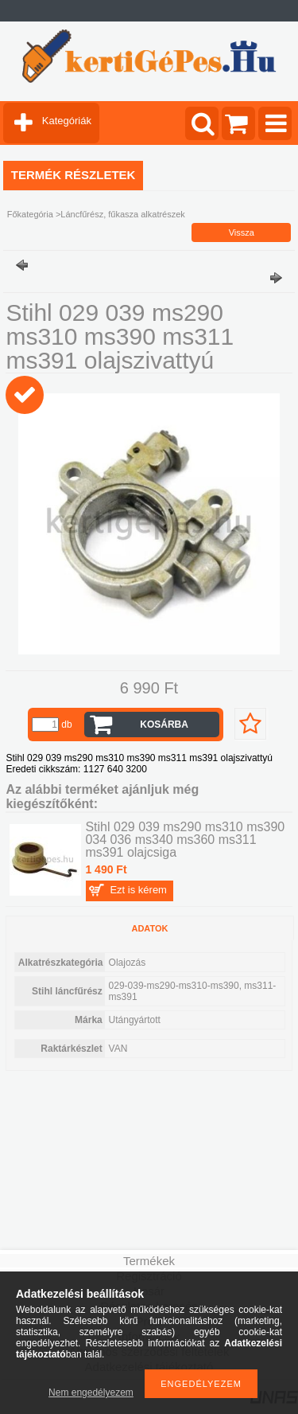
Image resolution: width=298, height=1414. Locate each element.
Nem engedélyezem (91, 1392)
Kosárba (164, 724)
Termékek (149, 1261)
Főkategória (30, 214)
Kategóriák (66, 121)
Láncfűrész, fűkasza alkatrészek (122, 214)
